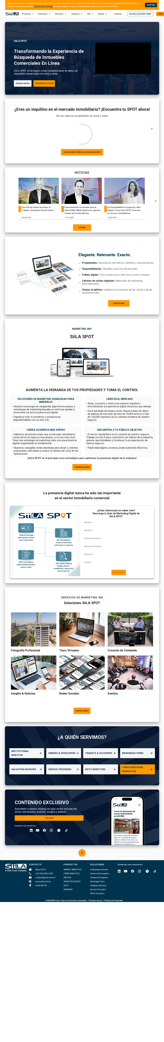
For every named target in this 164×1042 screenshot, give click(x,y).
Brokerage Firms (97, 881)
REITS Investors (97, 893)
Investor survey (72, 881)
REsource (59, 14)
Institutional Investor (99, 869)
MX (88, 14)
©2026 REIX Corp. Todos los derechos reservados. (66, 901)
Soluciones (42, 14)
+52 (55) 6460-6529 (44, 873)
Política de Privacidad (43, 6)
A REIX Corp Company (16, 870)
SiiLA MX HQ (41, 885)
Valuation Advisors (98, 885)
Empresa (75, 14)
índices (67, 877)
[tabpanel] (38, 199)
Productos (26, 14)
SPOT (66, 885)
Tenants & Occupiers (99, 877)
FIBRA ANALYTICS (72, 873)
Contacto (118, 14)
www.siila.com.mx (43, 881)
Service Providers (98, 889)
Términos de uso (95, 901)
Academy (68, 889)
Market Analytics (73, 869)
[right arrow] (151, 128)
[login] (140, 14)
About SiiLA (40, 869)
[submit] (91, 14)
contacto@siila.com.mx (45, 877)
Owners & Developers (99, 873)
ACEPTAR (151, 5)
